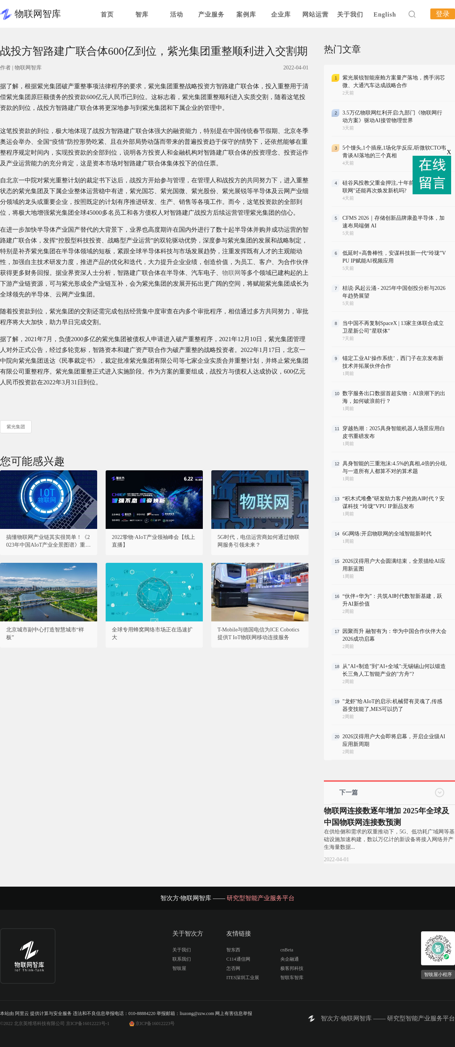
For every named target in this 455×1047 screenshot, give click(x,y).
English (385, 14)
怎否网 (233, 968)
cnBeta (286, 950)
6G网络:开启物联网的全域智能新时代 (386, 534)
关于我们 (350, 14)
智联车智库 (291, 977)
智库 (141, 14)
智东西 (233, 950)
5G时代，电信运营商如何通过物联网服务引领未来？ (258, 541)
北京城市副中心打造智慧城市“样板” (45, 633)
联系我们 (181, 959)
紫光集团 (16, 426)
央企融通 (289, 959)
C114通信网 (238, 959)
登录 (443, 14)
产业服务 (211, 14)
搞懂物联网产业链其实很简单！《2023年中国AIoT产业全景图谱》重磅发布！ (48, 541)
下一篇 (348, 792)
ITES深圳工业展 (242, 977)
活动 (176, 14)
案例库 (246, 14)
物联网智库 (38, 14)
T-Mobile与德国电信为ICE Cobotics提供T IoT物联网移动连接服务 (258, 633)
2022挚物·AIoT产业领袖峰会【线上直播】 (153, 541)
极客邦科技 (291, 968)
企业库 (281, 14)
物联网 (231, 272)
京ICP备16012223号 (155, 1023)
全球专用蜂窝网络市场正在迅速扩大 (152, 633)
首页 (107, 14)
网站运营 (315, 14)
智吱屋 (179, 968)
